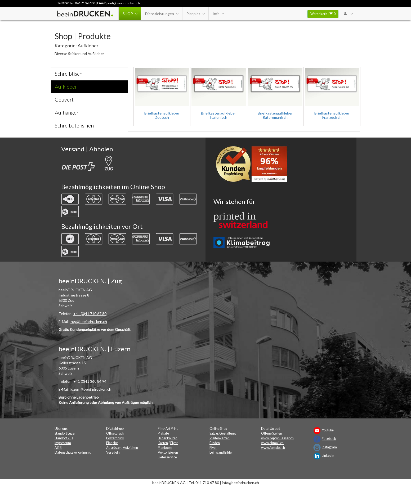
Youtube (328, 430)
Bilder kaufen (167, 438)
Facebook (329, 439)
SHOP (130, 13)
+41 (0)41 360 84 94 (89, 381)
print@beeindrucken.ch (123, 3)
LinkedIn (328, 456)
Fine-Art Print (168, 429)
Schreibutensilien (74, 125)
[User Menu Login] (348, 13)
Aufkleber (66, 87)
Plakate (163, 433)
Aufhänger (67, 113)
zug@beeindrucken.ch (88, 321)
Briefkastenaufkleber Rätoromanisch (275, 115)
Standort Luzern (66, 433)
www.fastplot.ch (273, 448)
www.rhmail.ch (272, 443)
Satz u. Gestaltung (222, 433)
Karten (163, 443)
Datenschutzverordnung (73, 452)
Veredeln (113, 452)
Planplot (195, 13)
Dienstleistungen (161, 13)
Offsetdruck (115, 433)
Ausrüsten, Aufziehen (122, 448)
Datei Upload (270, 429)
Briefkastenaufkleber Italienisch (218, 115)
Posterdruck (115, 438)
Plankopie (165, 448)
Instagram (329, 447)
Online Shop (218, 429)
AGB (58, 448)
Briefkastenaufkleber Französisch (331, 115)
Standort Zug (64, 438)
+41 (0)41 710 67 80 (89, 313)
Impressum (63, 443)
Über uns (61, 429)
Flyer (174, 443)
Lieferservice (167, 457)
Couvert (64, 100)
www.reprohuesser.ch (277, 438)
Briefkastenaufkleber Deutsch (161, 115)
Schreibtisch (68, 74)
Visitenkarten (219, 438)
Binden (214, 443)
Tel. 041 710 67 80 (82, 3)
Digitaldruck (115, 429)
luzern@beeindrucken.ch (90, 389)
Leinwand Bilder (221, 452)
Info (218, 13)
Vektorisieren (168, 452)
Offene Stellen (271, 433)
